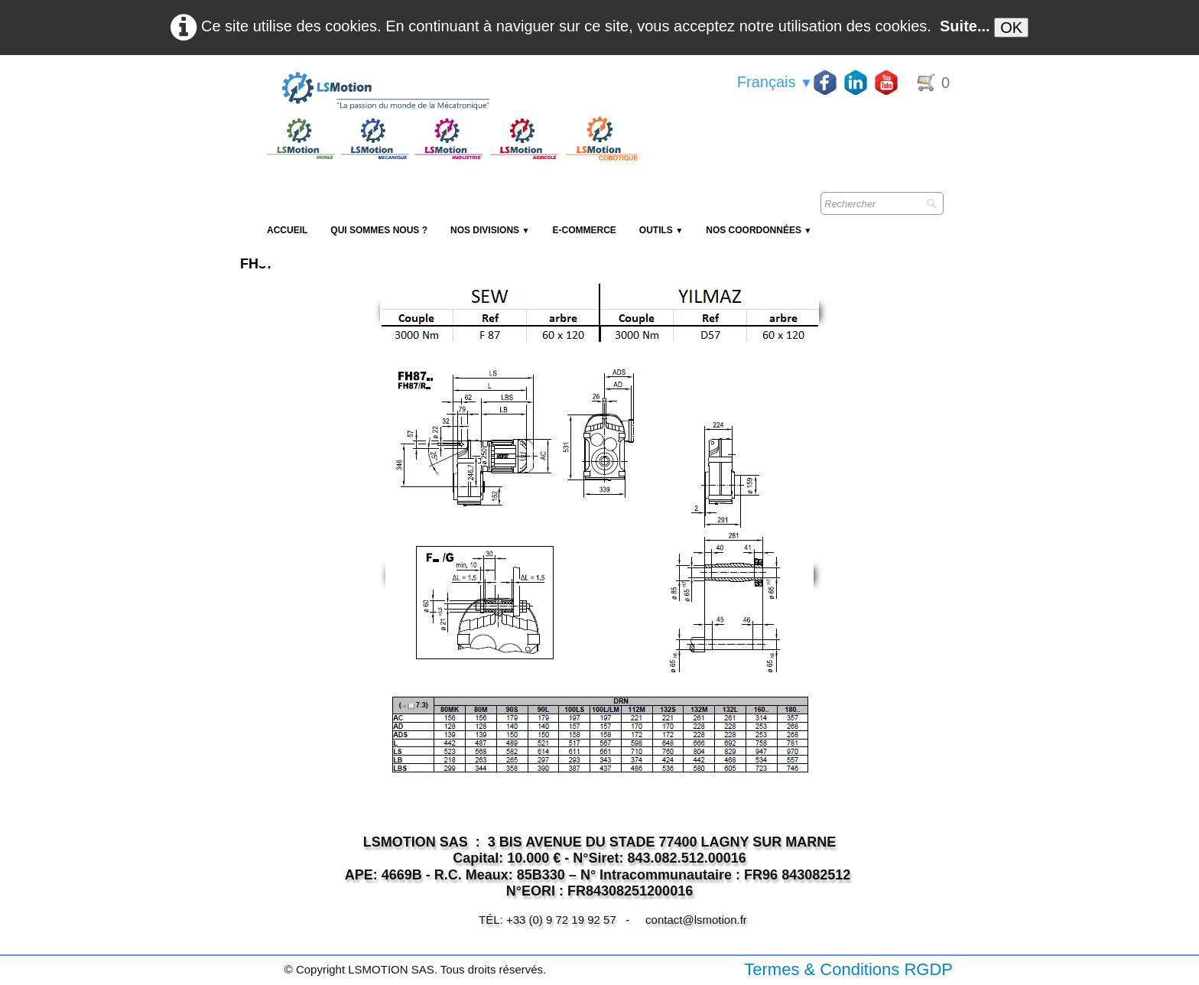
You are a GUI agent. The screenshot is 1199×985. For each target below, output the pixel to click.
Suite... (965, 26)
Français (775, 81)
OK (1011, 27)
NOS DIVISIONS (489, 230)
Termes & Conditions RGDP (848, 969)
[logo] (450, 91)
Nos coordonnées (758, 230)
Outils (661, 230)
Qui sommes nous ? (378, 230)
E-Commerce (584, 230)
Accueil (287, 230)
